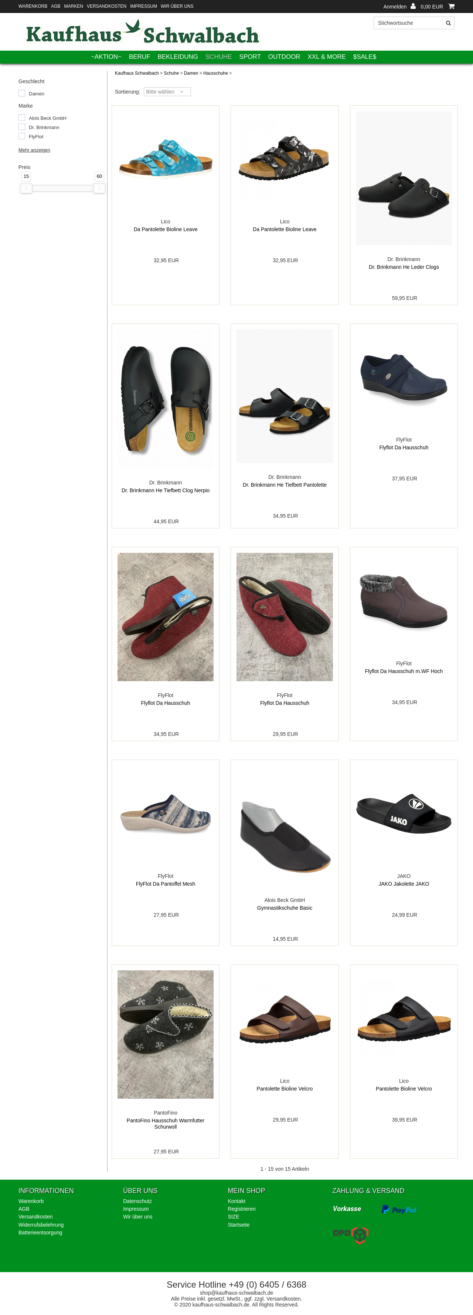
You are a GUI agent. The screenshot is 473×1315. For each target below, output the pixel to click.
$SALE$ (364, 56)
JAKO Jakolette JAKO (403, 884)
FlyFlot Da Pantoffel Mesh (165, 884)
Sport (250, 56)
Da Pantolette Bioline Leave (166, 229)
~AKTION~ (106, 56)
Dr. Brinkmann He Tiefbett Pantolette (285, 485)
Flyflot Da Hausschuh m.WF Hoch (404, 671)
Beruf (139, 56)
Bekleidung (177, 56)
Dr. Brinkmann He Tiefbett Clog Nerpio (166, 490)
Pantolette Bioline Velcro (285, 1089)
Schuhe (218, 56)
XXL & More (327, 56)
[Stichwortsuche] (414, 23)
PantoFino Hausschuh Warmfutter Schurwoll (165, 1123)
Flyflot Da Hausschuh (403, 447)
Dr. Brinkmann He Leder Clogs (404, 267)
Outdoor (284, 56)
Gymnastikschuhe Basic (284, 908)
